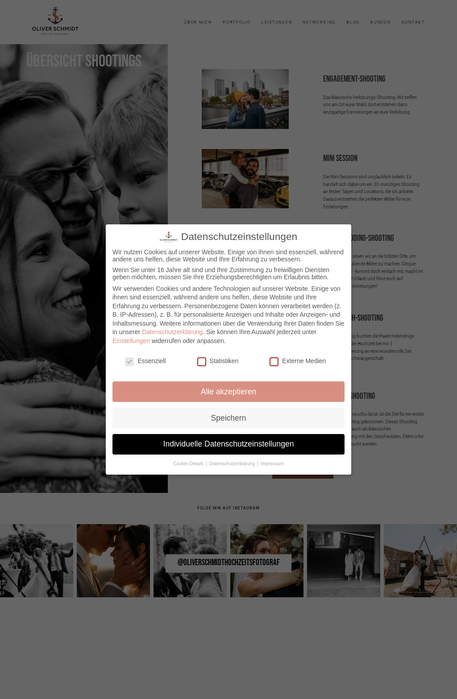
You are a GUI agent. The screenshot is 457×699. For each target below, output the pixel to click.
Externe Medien (298, 360)
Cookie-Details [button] (189, 463)
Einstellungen (131, 340)
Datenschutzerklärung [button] (232, 463)
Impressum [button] (272, 463)
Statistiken (218, 360)
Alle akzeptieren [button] (229, 391)
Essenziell (145, 360)
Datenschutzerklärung (172, 331)
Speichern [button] (228, 418)
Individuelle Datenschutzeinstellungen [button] (228, 443)
